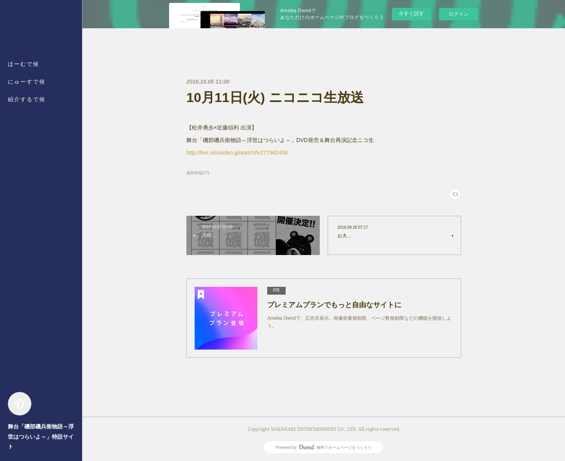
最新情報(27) (197, 173)
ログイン (458, 14)
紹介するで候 (27, 99)
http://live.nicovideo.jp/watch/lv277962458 (237, 152)
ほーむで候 (23, 63)
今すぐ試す (411, 13)
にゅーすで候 (27, 81)
